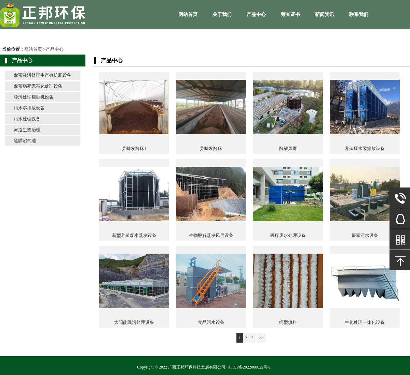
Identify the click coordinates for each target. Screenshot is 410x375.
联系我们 (358, 14)
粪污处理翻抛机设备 (34, 97)
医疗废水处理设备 (288, 235)
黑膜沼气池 (25, 140)
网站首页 (187, 14)
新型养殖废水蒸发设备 (134, 235)
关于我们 (222, 14)
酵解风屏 (288, 148)
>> (261, 337)
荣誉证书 (290, 14)
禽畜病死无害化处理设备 (38, 86)
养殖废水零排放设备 (365, 148)
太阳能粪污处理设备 (134, 322)
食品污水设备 (211, 322)
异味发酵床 (211, 148)
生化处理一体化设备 (365, 322)
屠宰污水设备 (365, 235)
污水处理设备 (27, 118)
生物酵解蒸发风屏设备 (211, 235)
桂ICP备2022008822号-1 (249, 367)
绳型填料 (288, 322)
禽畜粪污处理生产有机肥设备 (42, 75)
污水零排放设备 (29, 107)
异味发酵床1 (134, 148)
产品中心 (256, 14)
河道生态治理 (27, 129)
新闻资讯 (324, 14)
